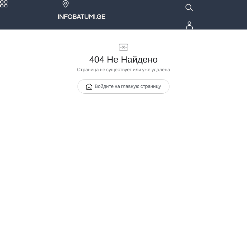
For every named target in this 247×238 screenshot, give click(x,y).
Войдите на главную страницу (123, 86)
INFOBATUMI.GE (81, 17)
